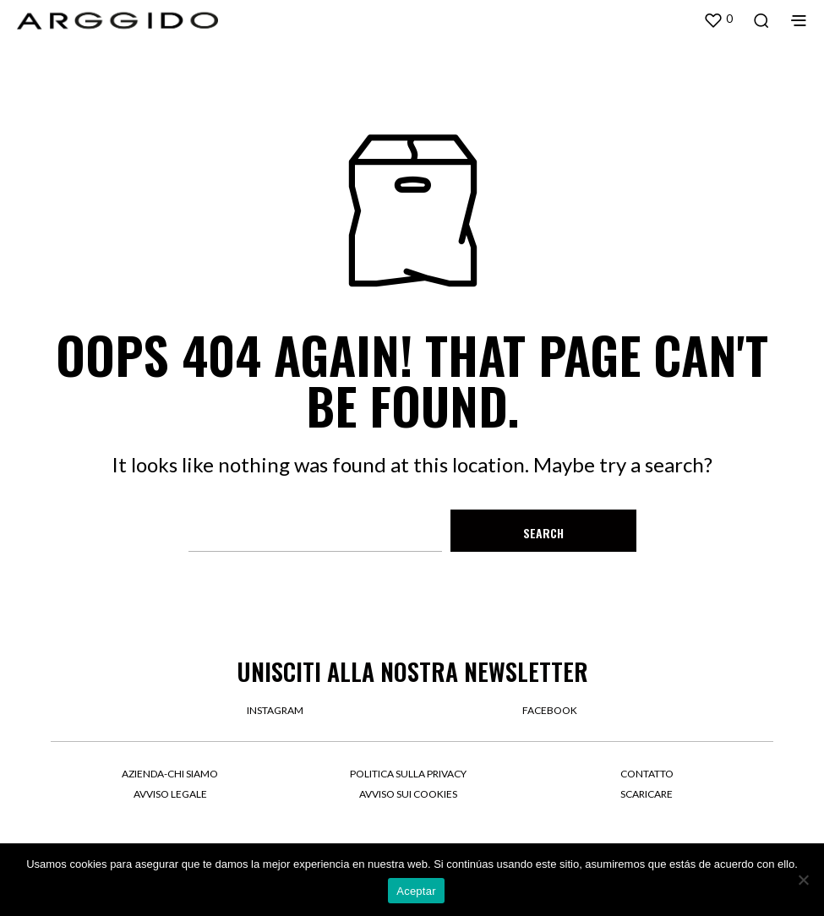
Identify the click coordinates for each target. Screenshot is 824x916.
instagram (275, 710)
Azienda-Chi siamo (170, 773)
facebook (549, 710)
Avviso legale (170, 794)
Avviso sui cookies (408, 794)
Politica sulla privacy (408, 773)
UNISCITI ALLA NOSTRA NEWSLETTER (412, 671)
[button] (718, 19)
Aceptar (416, 891)
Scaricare (646, 794)
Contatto (647, 773)
